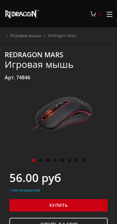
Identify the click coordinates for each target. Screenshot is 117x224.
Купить (58, 205)
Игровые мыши (29, 35)
